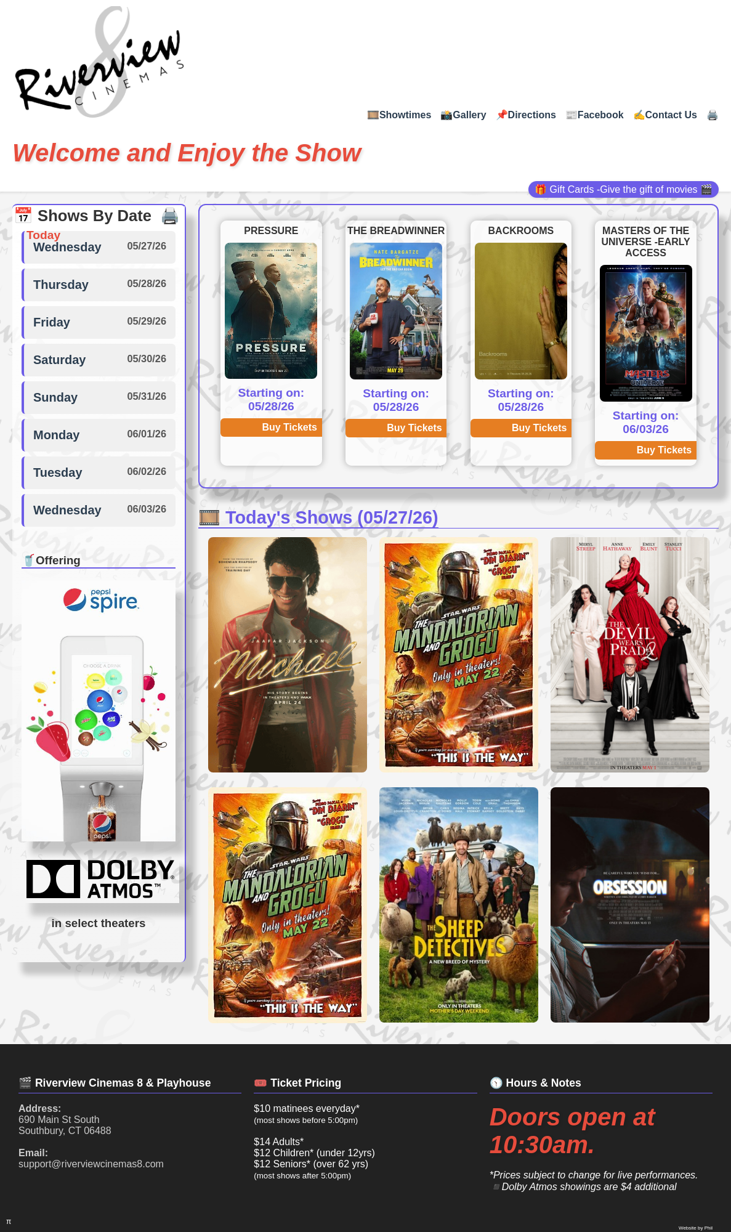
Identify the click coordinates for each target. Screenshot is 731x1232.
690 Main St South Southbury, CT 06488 (64, 1119)
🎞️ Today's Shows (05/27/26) (318, 517)
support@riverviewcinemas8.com (91, 1158)
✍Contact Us (665, 115)
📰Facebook (594, 115)
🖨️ (712, 115)
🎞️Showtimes (399, 115)
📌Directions (526, 115)
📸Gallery (463, 115)
